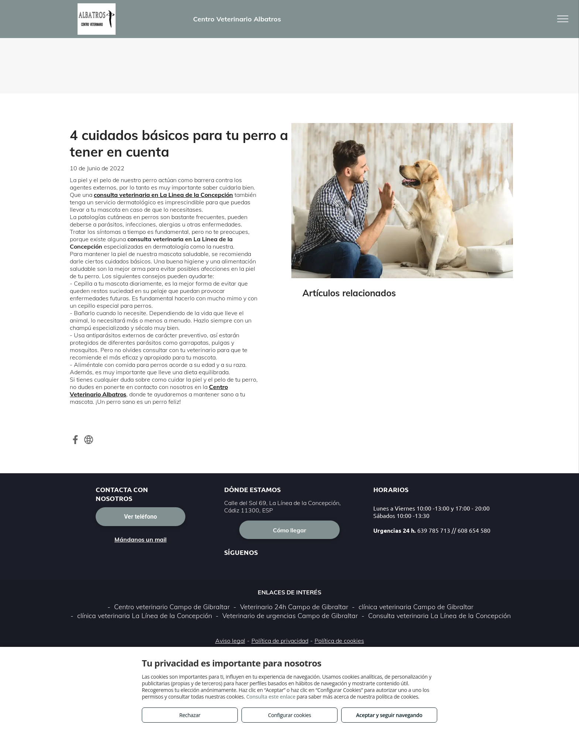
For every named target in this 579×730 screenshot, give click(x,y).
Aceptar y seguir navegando (389, 715)
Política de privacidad (279, 640)
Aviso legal (230, 640)
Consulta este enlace (270, 696)
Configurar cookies (289, 715)
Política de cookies (339, 640)
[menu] (562, 18)
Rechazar (189, 715)
